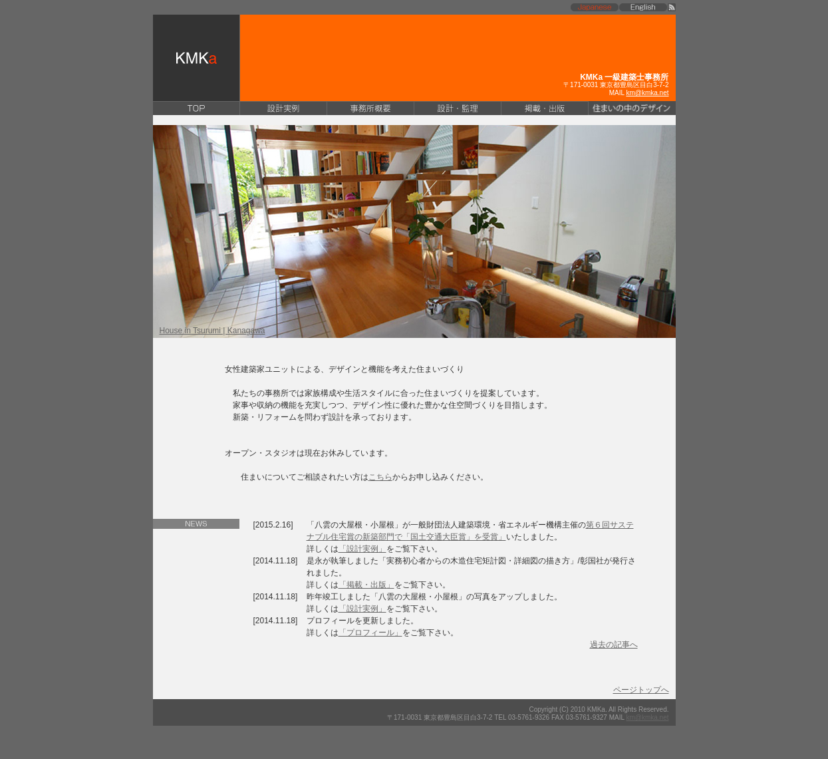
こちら (380, 477)
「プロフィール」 (370, 632)
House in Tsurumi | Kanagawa (212, 330)
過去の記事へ (614, 644)
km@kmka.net (647, 92)
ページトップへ (641, 689)
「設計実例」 (362, 548)
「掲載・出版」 (366, 584)
